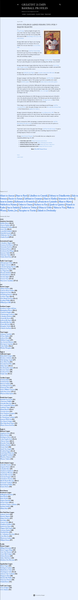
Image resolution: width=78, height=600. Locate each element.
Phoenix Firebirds (5, 273)
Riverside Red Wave (6, 364)
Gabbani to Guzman (33, 198)
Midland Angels (5, 340)
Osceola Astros (4, 411)
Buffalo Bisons (4, 223)
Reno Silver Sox (5, 362)
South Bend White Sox (7, 453)
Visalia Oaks (3, 374)
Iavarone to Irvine (66, 198)
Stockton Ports (4, 372)
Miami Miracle (4, 409)
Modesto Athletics (6, 358)
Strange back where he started (45, 146)
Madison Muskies (5, 445)
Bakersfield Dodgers (6, 356)
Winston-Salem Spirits (6, 393)
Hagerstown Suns (5, 292)
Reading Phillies (5, 300)
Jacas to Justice (6, 201)
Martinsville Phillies (6, 578)
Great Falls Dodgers (6, 554)
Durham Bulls (4, 380)
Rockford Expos (5, 451)
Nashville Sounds (5, 233)
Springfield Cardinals (6, 455)
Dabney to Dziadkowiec (59, 195)
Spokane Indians (5, 506)
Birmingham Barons (6, 310)
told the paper (25, 81)
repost (21, 157)
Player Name (30, 14)
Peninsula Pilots (5, 388)
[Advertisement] (39, 172)
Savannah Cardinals (6, 483)
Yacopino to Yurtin (27, 210)
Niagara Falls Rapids (6, 528)
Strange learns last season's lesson (39, 140)
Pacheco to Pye (40, 204)
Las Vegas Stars (4, 271)
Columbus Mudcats (6, 316)
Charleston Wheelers (6, 473)
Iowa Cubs (3, 229)
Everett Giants (4, 502)
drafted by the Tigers (29, 72)
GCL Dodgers (4, 588)
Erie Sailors (3, 520)
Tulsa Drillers (4, 346)
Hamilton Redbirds (6, 524)
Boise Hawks (4, 498)
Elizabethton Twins (6, 570)
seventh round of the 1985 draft (46, 72)
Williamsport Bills (5, 302)
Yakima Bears (4, 508)
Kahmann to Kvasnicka (24, 201)
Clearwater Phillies (6, 401)
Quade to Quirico (57, 204)
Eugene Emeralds (5, 500)
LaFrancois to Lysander (47, 201)
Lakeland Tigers (5, 407)
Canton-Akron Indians (7, 290)
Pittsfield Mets (4, 532)
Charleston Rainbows (6, 471)
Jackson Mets (4, 338)
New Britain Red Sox (6, 298)
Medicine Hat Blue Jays (7, 560)
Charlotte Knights (5, 312)
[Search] (60, 4)
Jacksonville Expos (5, 320)
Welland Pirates (5, 540)
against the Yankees (34, 109)
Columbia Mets (5, 469)
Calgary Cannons (5, 265)
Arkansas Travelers (6, 334)
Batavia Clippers (5, 516)
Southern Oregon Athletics (8, 504)
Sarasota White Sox (6, 419)
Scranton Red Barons (6, 245)
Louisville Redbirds (6, 231)
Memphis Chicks (5, 326)
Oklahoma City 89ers (6, 235)
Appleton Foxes (5, 433)
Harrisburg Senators (6, 294)
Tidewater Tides (5, 255)
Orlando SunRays (5, 328)
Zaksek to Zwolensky (46, 210)
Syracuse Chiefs (5, 253)
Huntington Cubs (5, 572)
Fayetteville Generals (6, 475)
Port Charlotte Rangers (7, 413)
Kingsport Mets (5, 576)
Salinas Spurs (4, 366)
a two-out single (44, 90)
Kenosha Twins (5, 443)
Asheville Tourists (5, 465)
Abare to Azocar (7, 195)
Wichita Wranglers (5, 348)
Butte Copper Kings (6, 550)
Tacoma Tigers (4, 277)
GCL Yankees (4, 590)
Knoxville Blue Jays (6, 322)
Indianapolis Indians (6, 227)
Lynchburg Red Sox (6, 386)
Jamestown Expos (5, 526)
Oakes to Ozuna (25, 204)
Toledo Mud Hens (6, 257)
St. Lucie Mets (4, 415)
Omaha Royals (4, 237)
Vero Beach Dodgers (6, 421)
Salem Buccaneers (5, 391)
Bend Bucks (4, 496)
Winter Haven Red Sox (7, 425)
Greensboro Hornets (6, 479)
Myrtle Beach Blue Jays (7, 481)
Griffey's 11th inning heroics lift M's (44, 142)
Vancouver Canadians (6, 281)
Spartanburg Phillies (6, 485)
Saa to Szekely (13, 207)
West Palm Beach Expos (7, 423)
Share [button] (18, 154)
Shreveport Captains (6, 344)
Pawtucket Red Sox (6, 247)
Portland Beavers (5, 275)
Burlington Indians (6, 568)
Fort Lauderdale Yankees (7, 405)
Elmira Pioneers (5, 518)
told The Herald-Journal (49, 129)
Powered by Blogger (39, 595)
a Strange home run (47, 100)
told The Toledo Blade (34, 51)
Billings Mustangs (5, 548)
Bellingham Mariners (6, 494)
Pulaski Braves (4, 582)
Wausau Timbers (5, 459)
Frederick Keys (4, 382)
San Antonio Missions (6, 342)
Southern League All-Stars (8, 308)
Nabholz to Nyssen (8, 204)
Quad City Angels (5, 449)
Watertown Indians (6, 538)
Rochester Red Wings (7, 251)
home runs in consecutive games (49, 81)
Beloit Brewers (4, 435)
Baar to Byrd (21, 195)
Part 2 (53, 144)
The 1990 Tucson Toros (41, 149)
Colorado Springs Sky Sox (8, 267)
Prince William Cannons (7, 390)
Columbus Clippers (6, 243)
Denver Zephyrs (5, 225)
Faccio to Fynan (15, 198)
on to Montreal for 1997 (48, 112)
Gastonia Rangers (5, 477)
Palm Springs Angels (6, 360)
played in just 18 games (27, 136)
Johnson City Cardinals (7, 574)
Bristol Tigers (4, 566)
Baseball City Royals (6, 399)
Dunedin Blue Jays (6, 403)
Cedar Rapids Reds (6, 439)
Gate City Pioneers (6, 552)
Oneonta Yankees (5, 530)
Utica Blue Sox (4, 536)
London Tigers (4, 296)
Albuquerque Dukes (6, 263)
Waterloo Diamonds (6, 457)
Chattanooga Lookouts (7, 314)
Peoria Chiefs (4, 447)
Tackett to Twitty (29, 207)
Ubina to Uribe (45, 207)
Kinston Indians (5, 384)
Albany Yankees (5, 288)
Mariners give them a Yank (45, 144)
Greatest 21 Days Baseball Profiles (35, 6)
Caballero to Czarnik (38, 195)
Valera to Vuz (59, 207)
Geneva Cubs (4, 522)
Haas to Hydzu (50, 198)
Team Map (47, 14)
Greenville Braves (5, 318)
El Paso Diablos (4, 336)
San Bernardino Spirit (6, 368)
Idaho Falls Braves (5, 558)
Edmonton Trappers (6, 269)
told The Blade (48, 60)
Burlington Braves (5, 437)
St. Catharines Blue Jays (7, 534)
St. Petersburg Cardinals (7, 417)
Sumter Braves (4, 487)
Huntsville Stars (5, 324)
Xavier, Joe (12, 210)
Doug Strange (20, 31)
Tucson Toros (4, 279)
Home (23, 14)
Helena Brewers (5, 556)
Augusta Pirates (5, 467)
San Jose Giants (5, 370)
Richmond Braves (5, 249)
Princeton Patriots (5, 580)
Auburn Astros (5, 514)
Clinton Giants (4, 441)
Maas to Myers (65, 201)
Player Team (39, 14)
